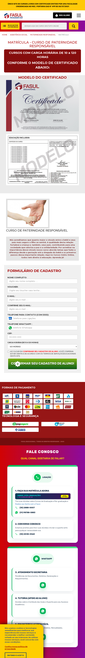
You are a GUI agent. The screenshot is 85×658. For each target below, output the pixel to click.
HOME (4, 35)
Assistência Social (19, 35)
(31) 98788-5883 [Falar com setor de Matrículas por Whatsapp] (25, 512)
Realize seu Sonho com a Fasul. (28, 504)
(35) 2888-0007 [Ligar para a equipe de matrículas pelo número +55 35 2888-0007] (25, 507)
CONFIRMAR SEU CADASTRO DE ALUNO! (42, 364)
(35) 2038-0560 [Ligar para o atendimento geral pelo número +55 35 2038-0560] (25, 534)
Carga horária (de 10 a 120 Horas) (22, 342)
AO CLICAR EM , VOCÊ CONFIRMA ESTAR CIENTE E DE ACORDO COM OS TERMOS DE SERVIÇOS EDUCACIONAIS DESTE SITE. (41, 353)
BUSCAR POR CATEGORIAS (10, 26)
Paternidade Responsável (43, 35)
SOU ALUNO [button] (62, 15)
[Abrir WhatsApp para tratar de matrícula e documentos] (43, 585)
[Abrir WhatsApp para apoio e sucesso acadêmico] (43, 611)
